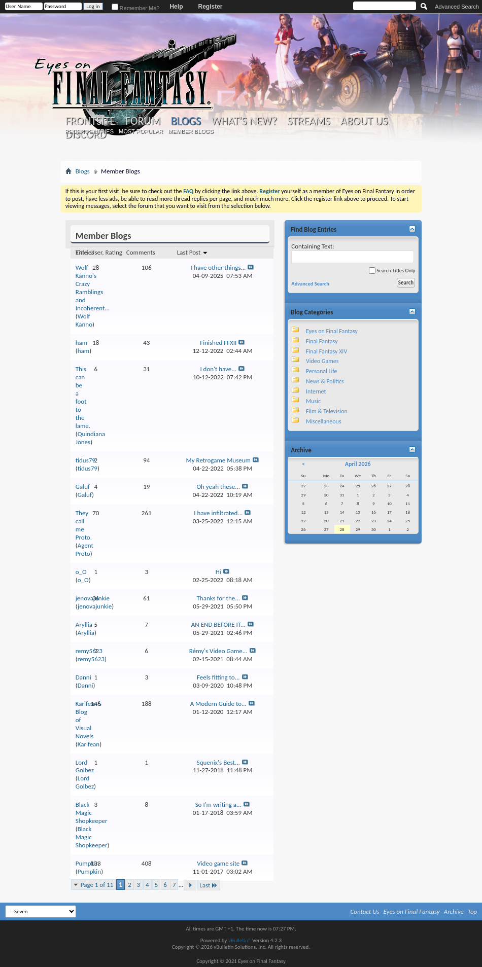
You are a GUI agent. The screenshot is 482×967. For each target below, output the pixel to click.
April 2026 (358, 464)
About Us (364, 121)
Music (313, 401)
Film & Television (327, 411)
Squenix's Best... (218, 762)
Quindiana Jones (90, 438)
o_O (81, 572)
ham (81, 342)
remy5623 (89, 651)
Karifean (88, 744)
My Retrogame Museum (218, 460)
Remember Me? (136, 8)
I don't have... (218, 369)
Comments (140, 252)
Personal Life (321, 371)
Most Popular (141, 131)
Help (176, 6)
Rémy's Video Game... (218, 651)
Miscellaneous (323, 421)
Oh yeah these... (218, 486)
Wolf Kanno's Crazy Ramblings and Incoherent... (93, 288)
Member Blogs (190, 131)
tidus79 (85, 460)
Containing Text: (352, 252)
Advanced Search (457, 7)
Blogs (186, 121)
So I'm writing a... (218, 804)
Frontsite (90, 121)
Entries (85, 252)
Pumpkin (87, 863)
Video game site (218, 863)
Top (472, 911)
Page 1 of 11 (97, 884)
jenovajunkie (95, 606)
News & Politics (325, 381)
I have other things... (218, 267)
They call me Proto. (84, 525)
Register (210, 6)
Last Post (192, 252)
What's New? (244, 121)
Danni (83, 677)
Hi (218, 572)
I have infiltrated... (218, 513)
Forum (142, 121)
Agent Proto (84, 549)
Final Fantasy (321, 341)
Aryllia (84, 624)
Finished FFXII (218, 342)
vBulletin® (239, 940)
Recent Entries (89, 131)
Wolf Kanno (84, 320)
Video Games (322, 361)
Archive (454, 911)
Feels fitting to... (218, 677)
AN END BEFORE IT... (218, 624)
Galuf (83, 486)
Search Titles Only (392, 270)
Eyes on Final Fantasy (332, 331)
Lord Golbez (85, 766)
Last (208, 885)
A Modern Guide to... (218, 703)
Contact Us (365, 911)
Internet (316, 391)
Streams (308, 121)
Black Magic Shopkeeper (92, 813)
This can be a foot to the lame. (83, 397)
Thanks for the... (218, 598)
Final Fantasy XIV (326, 351)
